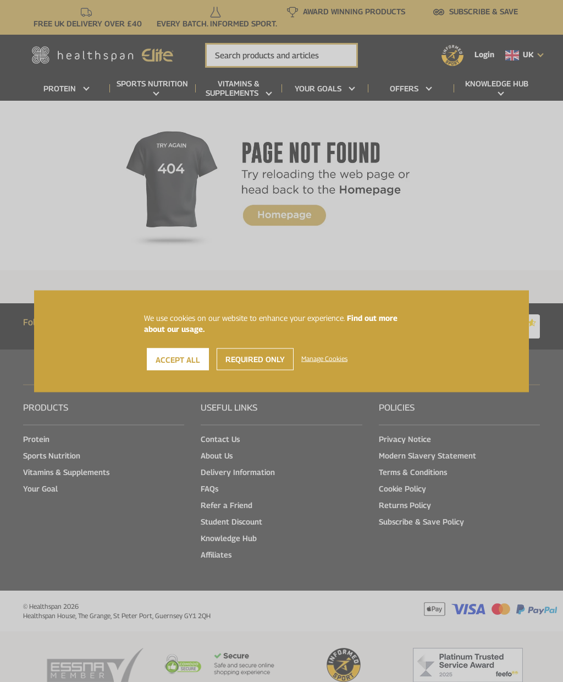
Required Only (255, 358)
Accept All (178, 359)
